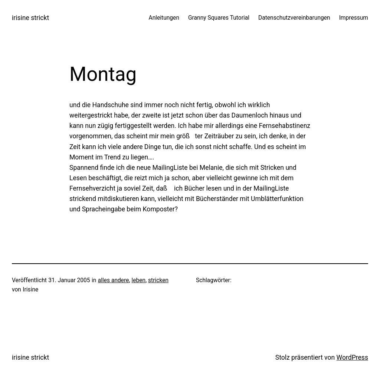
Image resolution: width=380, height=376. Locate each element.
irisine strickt (30, 18)
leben (138, 280)
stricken (158, 280)
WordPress (352, 357)
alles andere (113, 280)
